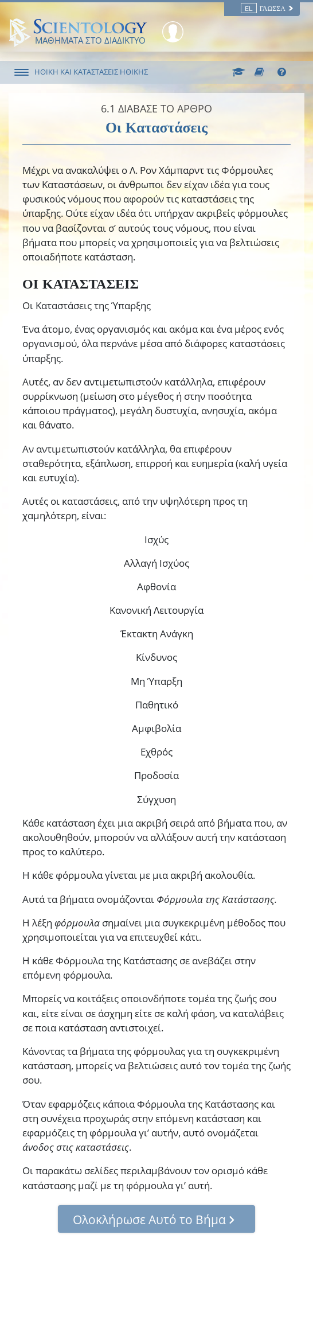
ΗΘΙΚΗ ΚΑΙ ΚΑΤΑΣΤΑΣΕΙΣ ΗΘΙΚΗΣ (91, 72)
